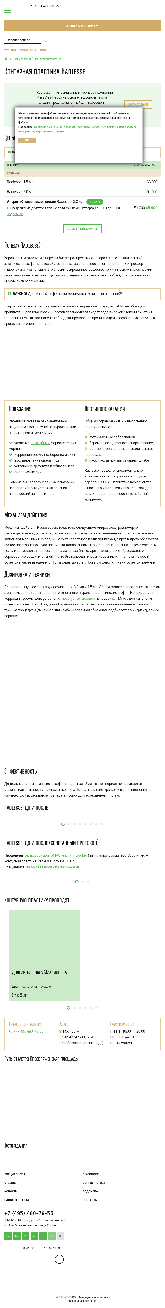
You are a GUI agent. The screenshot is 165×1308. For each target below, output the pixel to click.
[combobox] (22, 40)
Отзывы (10, 1182)
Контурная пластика (48, 58)
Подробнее (15, 214)
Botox (80, 789)
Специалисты (14, 1174)
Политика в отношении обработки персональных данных (70, 126)
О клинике (90, 1174)
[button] (63, 824)
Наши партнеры (16, 1200)
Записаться (138, 104)
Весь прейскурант (82, 228)
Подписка (90, 1191)
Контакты (90, 1200)
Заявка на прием (82, 26)
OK (27, 140)
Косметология (22, 58)
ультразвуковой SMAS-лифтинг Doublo (55, 855)
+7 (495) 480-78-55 (44, 6)
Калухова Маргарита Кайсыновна (53, 867)
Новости (10, 1191)
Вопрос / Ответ (93, 1182)
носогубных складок (78, 598)
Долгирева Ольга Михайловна (39, 971)
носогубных (40, 443)
